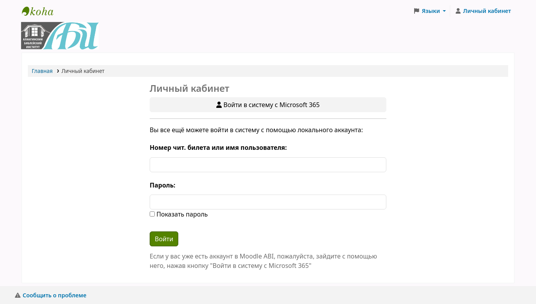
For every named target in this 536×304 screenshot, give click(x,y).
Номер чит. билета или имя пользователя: (218, 147)
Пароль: (163, 185)
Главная (42, 71)
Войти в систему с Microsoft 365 (268, 104)
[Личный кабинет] (482, 11)
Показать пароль (181, 214)
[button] (429, 11)
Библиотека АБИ (41, 11)
